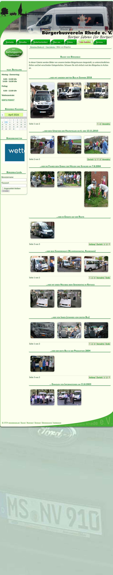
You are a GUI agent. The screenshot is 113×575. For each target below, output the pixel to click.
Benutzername (7, 177)
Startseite (10, 42)
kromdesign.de (14, 423)
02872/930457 (8, 100)
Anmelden (5, 191)
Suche (23, 423)
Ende (108, 277)
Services (99, 42)
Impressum (57, 423)
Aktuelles (23, 42)
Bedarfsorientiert (41, 42)
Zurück (90, 159)
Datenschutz (47, 423)
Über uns (56, 42)
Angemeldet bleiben (12, 188)
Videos (70, 42)
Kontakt (30, 423)
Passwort (5, 183)
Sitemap (38, 423)
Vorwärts (106, 124)
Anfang (92, 244)
